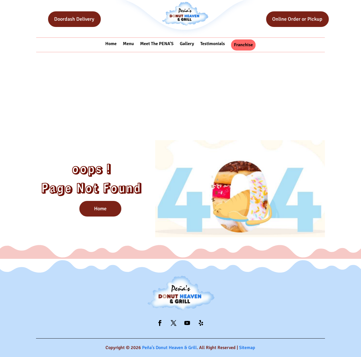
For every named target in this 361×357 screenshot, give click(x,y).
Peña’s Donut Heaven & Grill (169, 347)
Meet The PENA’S (157, 44)
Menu (128, 44)
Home (111, 44)
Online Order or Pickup (306, 19)
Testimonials (212, 44)
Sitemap (247, 347)
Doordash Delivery (83, 19)
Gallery (187, 44)
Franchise (243, 45)
